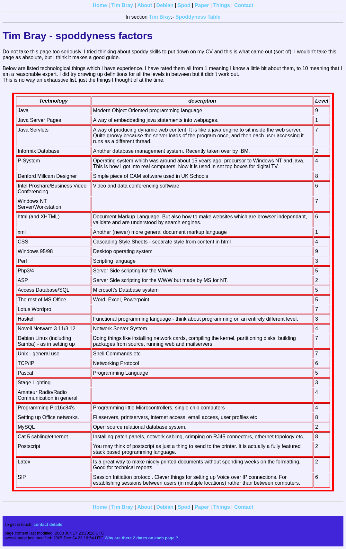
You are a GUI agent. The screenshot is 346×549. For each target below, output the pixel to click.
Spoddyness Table (197, 17)
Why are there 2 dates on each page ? (141, 537)
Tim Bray (122, 5)
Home (100, 5)
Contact (243, 5)
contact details (47, 524)
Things (221, 5)
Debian (164, 5)
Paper (202, 5)
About (144, 5)
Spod (184, 5)
